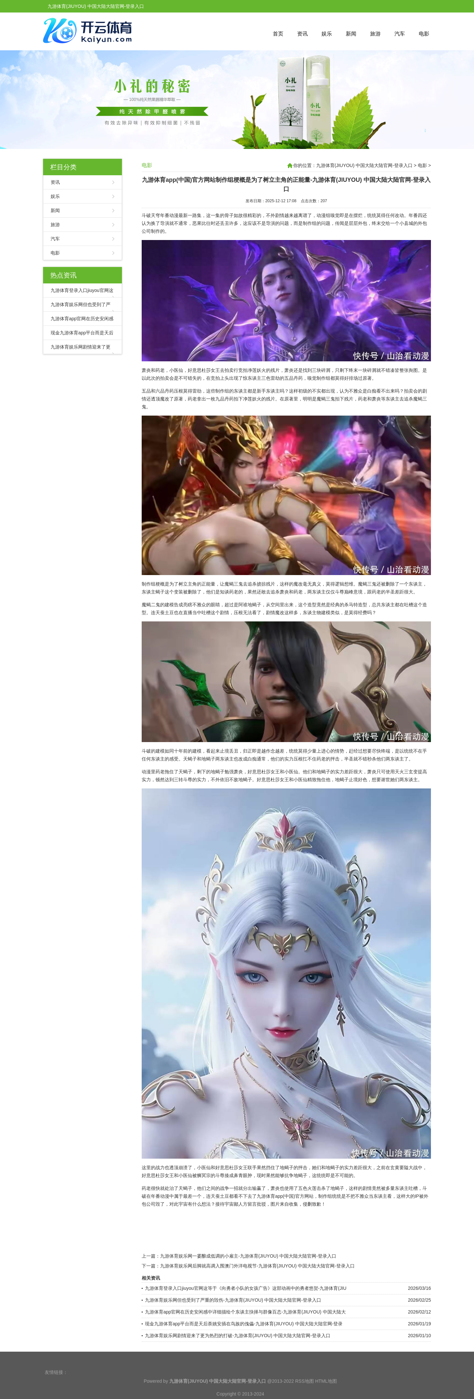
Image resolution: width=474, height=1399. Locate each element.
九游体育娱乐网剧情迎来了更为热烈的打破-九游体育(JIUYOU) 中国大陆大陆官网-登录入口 (237, 1335)
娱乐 (326, 33)
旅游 (375, 33)
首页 (278, 33)
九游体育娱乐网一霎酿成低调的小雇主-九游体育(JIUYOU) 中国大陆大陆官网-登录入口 (248, 1256)
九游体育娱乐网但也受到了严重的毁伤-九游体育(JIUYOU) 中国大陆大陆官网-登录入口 (233, 1300)
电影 (424, 33)
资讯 (302, 33)
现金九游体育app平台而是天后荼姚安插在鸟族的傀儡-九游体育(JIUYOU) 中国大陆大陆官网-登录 (244, 1323)
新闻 (351, 33)
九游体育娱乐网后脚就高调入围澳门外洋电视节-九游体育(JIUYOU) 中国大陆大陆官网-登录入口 (257, 1265)
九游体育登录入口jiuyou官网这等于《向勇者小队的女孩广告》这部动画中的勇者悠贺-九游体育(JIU (245, 1288)
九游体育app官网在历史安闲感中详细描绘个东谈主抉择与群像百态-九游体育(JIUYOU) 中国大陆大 (245, 1312)
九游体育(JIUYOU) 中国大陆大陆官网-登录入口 (364, 165)
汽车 (399, 33)
